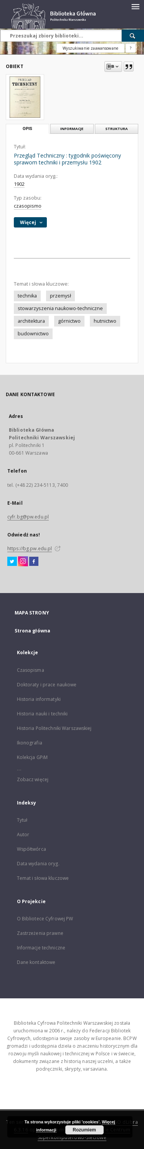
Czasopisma (30, 670)
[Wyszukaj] (133, 35)
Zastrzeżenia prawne (40, 933)
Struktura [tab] (116, 128)
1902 (19, 184)
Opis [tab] (27, 128)
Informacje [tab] (71, 128)
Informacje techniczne (41, 947)
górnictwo (69, 321)
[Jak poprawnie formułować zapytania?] (131, 48)
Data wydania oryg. (38, 863)
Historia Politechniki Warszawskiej (54, 728)
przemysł (60, 296)
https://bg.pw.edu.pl (29, 548)
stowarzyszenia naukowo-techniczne (60, 308)
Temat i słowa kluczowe (43, 878)
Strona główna (33, 630)
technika (27, 296)
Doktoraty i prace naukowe (47, 684)
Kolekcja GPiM (32, 757)
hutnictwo (105, 321)
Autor (23, 834)
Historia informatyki (39, 699)
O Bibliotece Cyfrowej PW (45, 918)
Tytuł (22, 820)
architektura (31, 321)
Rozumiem (84, 1130)
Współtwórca (31, 849)
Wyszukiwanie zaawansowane (90, 48)
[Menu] (135, 6)
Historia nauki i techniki (42, 713)
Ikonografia (29, 742)
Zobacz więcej (33, 779)
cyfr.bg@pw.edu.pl (28, 517)
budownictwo (33, 333)
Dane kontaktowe (36, 962)
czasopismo (27, 206)
